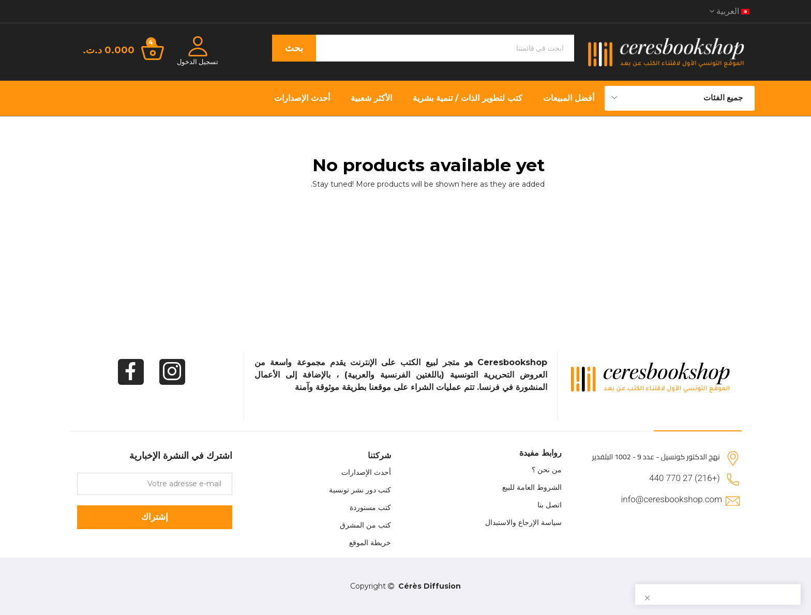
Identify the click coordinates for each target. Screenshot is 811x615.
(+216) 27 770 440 (684, 478)
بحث (294, 48)
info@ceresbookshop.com (671, 499)
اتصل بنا (549, 504)
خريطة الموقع (370, 542)
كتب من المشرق (365, 525)
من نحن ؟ (547, 469)
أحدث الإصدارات (366, 472)
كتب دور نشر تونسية (360, 489)
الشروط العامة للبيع (532, 487)
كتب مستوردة (370, 507)
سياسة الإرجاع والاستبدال (523, 522)
